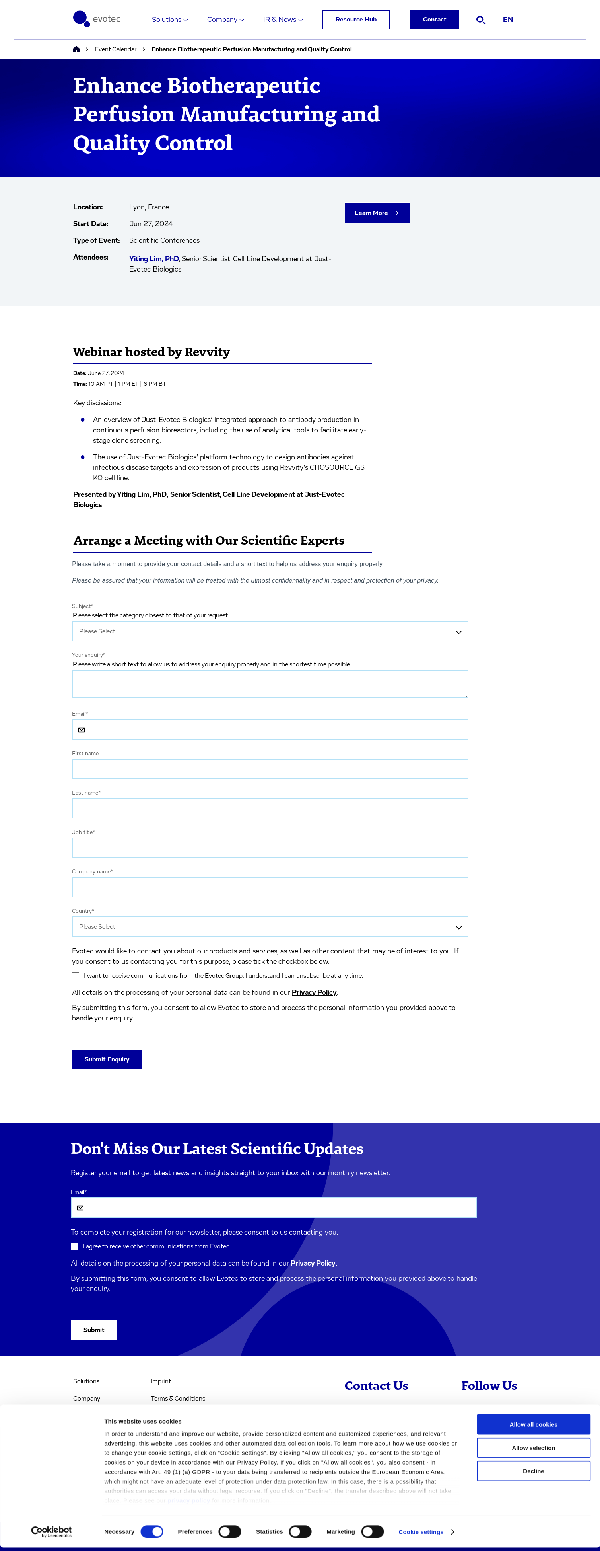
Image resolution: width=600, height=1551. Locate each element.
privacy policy (189, 1504)
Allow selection (533, 1451)
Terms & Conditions (178, 1398)
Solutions (166, 19)
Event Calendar (115, 49)
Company (222, 19)
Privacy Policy (314, 992)
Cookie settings (421, 1535)
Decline (533, 1474)
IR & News (279, 19)
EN (508, 19)
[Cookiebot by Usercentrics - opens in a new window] (51, 1535)
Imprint (161, 1381)
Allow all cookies (534, 1428)
